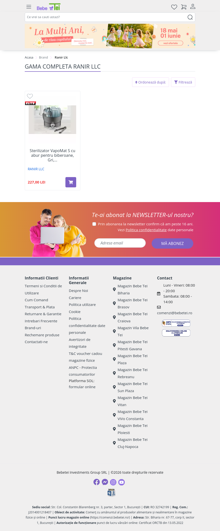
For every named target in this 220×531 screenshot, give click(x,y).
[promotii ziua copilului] (110, 36)
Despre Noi (78, 290)
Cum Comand (36, 299)
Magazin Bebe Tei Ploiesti (130, 429)
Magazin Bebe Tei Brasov (130, 303)
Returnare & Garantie (43, 313)
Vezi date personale (156, 229)
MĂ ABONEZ (172, 243)
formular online (82, 386)
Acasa (29, 57)
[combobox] (110, 17)
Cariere (75, 297)
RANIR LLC (36, 169)
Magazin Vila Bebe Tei (131, 331)
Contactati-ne (36, 341)
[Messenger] (105, 482)
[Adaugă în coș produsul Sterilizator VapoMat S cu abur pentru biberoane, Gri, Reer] (70, 182)
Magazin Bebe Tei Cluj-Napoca (130, 443)
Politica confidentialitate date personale (87, 325)
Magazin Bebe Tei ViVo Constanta (130, 415)
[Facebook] (96, 482)
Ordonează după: (150, 82)
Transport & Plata (40, 306)
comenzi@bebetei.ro (174, 312)
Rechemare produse (42, 334)
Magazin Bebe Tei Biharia (130, 289)
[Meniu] (29, 7)
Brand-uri (33, 327)
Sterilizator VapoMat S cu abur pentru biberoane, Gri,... (52, 155)
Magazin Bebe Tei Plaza (130, 359)
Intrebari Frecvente (41, 320)
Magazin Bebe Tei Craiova (130, 317)
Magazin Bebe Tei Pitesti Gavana (130, 345)
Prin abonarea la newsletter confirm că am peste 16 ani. (145, 223)
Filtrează (183, 82)
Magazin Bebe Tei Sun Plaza (130, 387)
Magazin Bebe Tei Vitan (130, 401)
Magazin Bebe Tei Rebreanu (130, 373)
